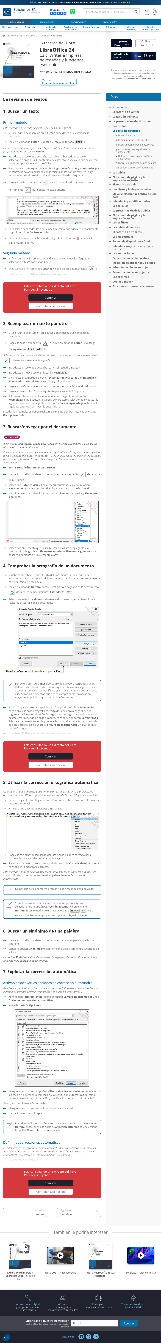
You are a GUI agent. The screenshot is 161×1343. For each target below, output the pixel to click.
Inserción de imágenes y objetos (133, 262)
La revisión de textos (126, 130)
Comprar (50, 297)
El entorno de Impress (127, 231)
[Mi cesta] (146, 11)
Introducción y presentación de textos (133, 247)
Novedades (119, 107)
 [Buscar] (135, 12)
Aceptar (129, 1323)
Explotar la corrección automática (135, 167)
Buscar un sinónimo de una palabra (137, 163)
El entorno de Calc (124, 184)
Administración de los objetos (132, 267)
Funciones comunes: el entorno (133, 286)
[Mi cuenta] (155, 11)
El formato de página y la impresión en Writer (128, 179)
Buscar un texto (126, 135)
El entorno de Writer (125, 111)
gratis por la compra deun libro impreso (28, 1306)
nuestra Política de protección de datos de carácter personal (47, 1325)
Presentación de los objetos (130, 272)
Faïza (75, 72)
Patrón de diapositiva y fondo (132, 241)
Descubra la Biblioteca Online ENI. (80, 2)
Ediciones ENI (21, 12)
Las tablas (66, 1214)
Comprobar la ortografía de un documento (134, 150)
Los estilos (38, 1214)
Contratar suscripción (50, 306)
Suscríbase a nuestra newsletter (46, 1323)
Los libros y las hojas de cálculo (132, 189)
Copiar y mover (122, 281)
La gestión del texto (125, 116)
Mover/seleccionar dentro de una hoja (134, 195)
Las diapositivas (122, 236)
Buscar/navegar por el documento (136, 144)
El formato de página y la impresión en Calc (128, 217)
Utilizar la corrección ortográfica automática (135, 157)
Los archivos (120, 276)
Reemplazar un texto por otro (133, 140)
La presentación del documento (133, 121)
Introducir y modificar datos (131, 201)
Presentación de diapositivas (131, 257)
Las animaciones (123, 253)
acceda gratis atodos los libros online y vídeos (63, 1306)
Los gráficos (120, 222)
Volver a (58, 82)
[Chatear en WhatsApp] (72, 11)
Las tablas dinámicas (126, 227)
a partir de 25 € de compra (99, 1305)
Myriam (48, 72)
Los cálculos (120, 205)
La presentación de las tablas (131, 210)
